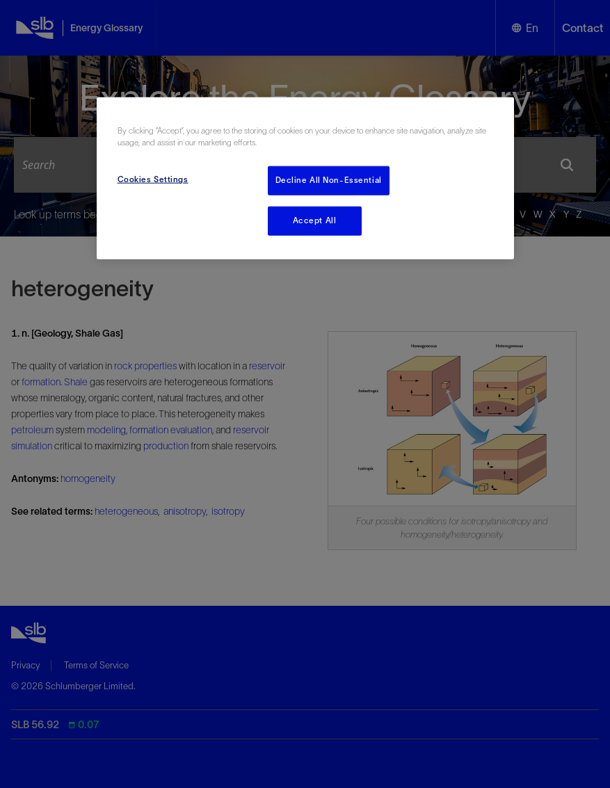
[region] (305, 178)
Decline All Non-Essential (328, 180)
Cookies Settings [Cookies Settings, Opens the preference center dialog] (153, 179)
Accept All (315, 220)
